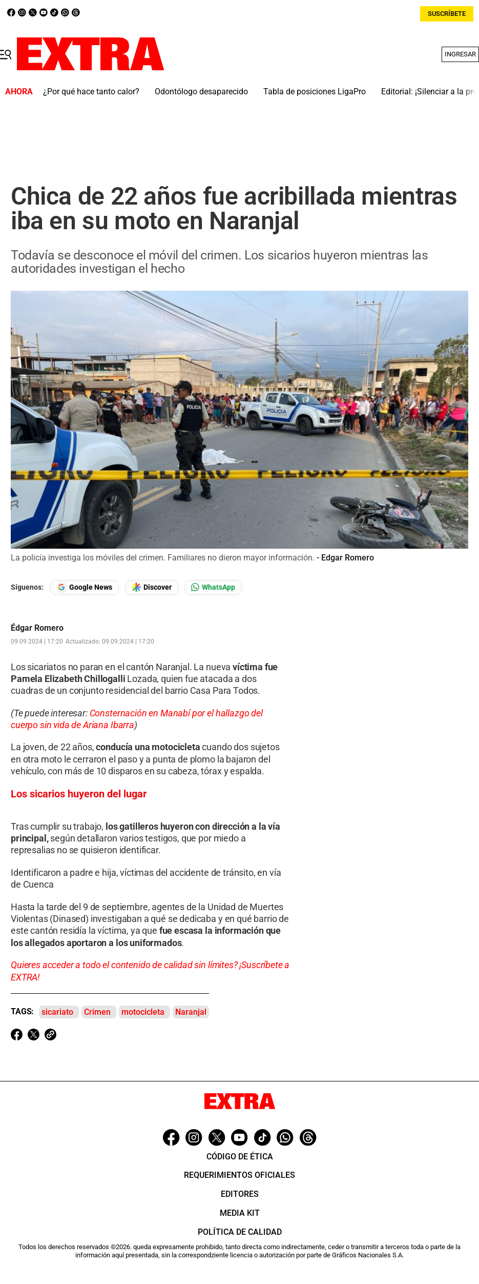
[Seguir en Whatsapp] (213, 587)
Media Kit (240, 1213)
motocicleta (142, 1012)
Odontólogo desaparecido (201, 91)
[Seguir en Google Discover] (151, 587)
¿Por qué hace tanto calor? (91, 91)
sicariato (57, 1012)
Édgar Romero (37, 628)
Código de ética (239, 1156)
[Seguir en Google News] (84, 587)
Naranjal (190, 1012)
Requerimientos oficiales (239, 1175)
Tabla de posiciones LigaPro (314, 91)
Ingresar (460, 54)
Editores (240, 1194)
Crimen (97, 1012)
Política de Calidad (240, 1232)
